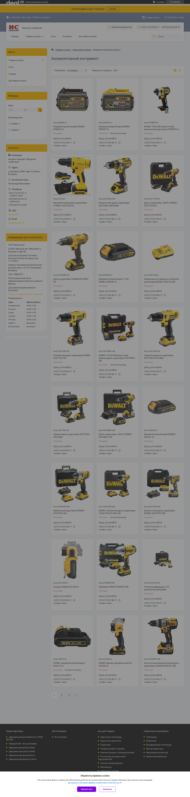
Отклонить (107, 789)
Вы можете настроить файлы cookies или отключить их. (94, 783)
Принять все (86, 789)
